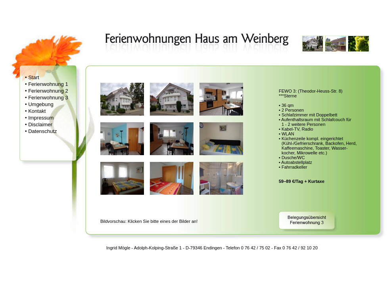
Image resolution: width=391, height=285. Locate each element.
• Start (32, 77)
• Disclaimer (38, 124)
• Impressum (39, 118)
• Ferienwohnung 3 (46, 98)
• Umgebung (39, 104)
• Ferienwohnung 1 (46, 84)
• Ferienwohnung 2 (46, 91)
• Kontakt (35, 111)
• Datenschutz (41, 131)
